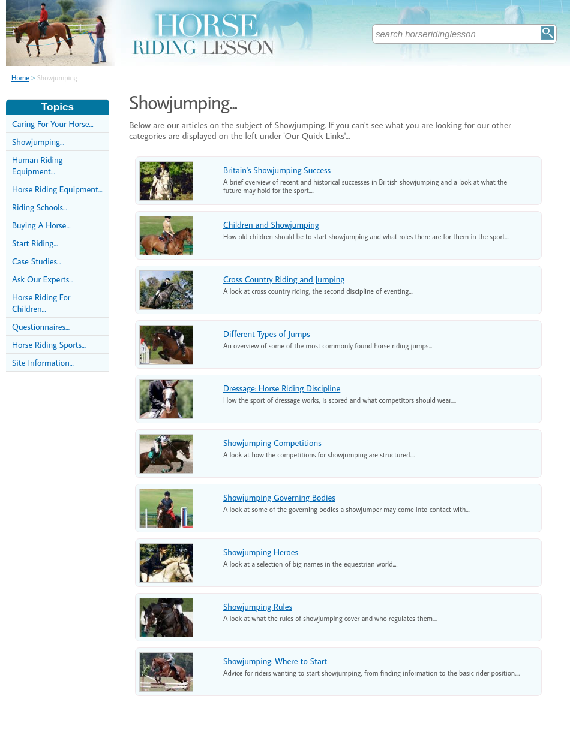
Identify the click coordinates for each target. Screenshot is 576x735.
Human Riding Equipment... (37, 165)
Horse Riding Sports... (49, 344)
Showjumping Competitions (272, 442)
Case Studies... (36, 261)
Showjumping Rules (257, 606)
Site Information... (43, 362)
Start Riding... (35, 243)
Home (20, 77)
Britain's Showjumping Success (277, 170)
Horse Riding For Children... (41, 302)
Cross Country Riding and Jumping (283, 279)
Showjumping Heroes (260, 552)
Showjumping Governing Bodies (279, 497)
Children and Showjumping (271, 224)
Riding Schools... (39, 207)
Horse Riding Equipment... (57, 189)
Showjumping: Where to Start (275, 661)
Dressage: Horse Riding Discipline (281, 388)
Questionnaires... (41, 326)
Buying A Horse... (41, 225)
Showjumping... (38, 141)
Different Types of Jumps (266, 333)
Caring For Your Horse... (53, 123)
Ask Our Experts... (42, 279)
